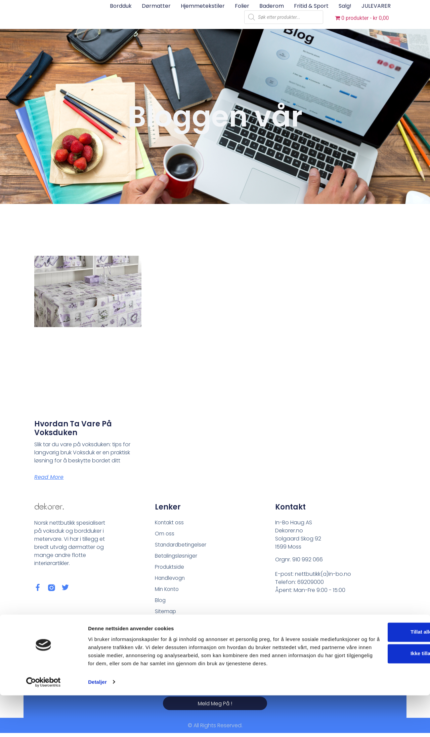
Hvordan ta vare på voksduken (73, 428)
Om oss (165, 534)
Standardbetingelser (182, 545)
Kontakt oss (170, 522)
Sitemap (166, 614)
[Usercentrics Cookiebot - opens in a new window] (43, 724)
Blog (160, 602)
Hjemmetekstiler (203, 6)
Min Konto (168, 591)
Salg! (345, 6)
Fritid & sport (311, 6)
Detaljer (97, 724)
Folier (242, 6)
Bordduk (121, 6)
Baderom (271, 6)
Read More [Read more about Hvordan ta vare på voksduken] (48, 477)
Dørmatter (156, 6)
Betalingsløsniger (177, 557)
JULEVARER (376, 6)
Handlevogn (171, 580)
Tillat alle (374, 666)
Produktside (170, 568)
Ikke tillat (374, 687)
